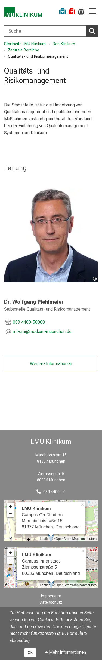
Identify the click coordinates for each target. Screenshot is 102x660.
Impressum (51, 596)
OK (30, 652)
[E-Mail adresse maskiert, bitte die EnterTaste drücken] (42, 332)
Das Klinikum (64, 44)
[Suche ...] (45, 31)
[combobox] (51, 31)
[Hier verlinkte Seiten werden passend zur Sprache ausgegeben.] (81, 11)
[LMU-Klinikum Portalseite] (23, 12)
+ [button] (10, 506)
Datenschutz (51, 602)
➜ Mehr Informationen (65, 652)
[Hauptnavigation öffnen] (92, 11)
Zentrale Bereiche (23, 50)
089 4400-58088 (29, 322)
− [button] (10, 514)
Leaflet (45, 539)
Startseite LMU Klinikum (25, 44)
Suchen (93, 30)
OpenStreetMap (67, 539)
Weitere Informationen (51, 363)
